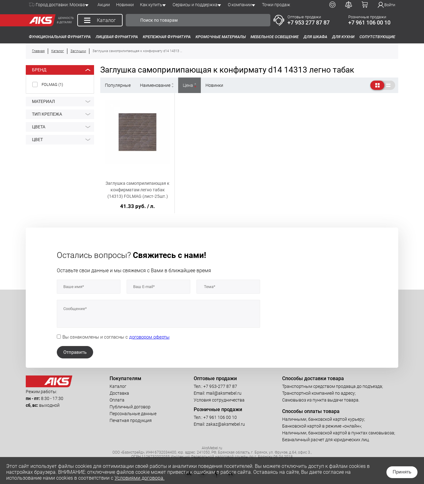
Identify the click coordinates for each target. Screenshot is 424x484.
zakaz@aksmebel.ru (225, 424)
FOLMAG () (52, 84)
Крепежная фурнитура (167, 36)
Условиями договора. (140, 478)
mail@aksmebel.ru (223, 393)
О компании (240, 4)
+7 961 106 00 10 (369, 22)
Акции (103, 4)
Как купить (151, 4)
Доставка (119, 393)
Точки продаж (276, 4)
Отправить (75, 352)
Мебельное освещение (274, 36)
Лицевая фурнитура (117, 36)
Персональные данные (133, 413)
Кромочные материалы (221, 36)
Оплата (117, 399)
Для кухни (343, 36)
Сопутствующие (377, 36)
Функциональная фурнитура (60, 36)
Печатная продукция (131, 420)
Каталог (118, 386)
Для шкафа (315, 36)
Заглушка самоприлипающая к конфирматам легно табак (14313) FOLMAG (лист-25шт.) (137, 190)
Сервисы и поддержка (195, 4)
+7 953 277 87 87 (308, 22)
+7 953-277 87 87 (220, 386)
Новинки (125, 4)
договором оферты (149, 337)
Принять (402, 472)
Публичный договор (130, 406)
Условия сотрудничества (219, 399)
